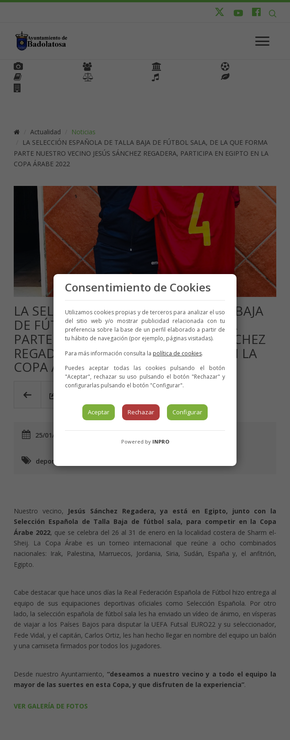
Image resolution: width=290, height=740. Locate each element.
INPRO (160, 441)
